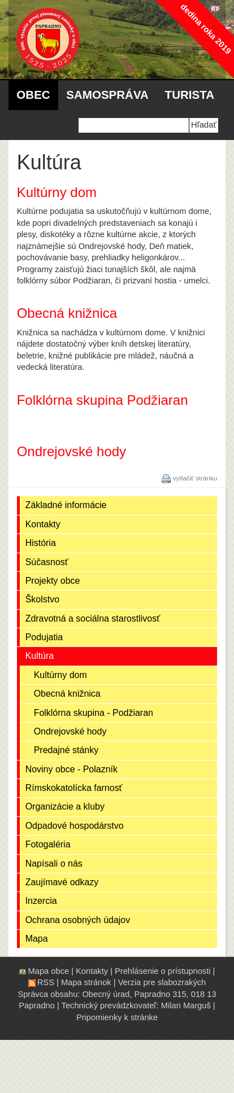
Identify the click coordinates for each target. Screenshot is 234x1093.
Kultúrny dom (60, 675)
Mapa (36, 938)
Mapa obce (49, 971)
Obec (33, 94)
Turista (189, 94)
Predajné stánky (66, 750)
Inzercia (41, 901)
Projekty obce (52, 580)
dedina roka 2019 (205, 28)
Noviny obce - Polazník (71, 769)
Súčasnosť (46, 562)
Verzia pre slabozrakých (162, 982)
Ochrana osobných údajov (78, 920)
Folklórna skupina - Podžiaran (93, 713)
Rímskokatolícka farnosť (74, 788)
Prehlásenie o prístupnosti (162, 971)
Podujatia (44, 637)
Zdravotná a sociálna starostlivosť (93, 618)
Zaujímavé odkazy (62, 882)
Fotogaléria (48, 844)
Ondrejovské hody (70, 731)
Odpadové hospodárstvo (74, 825)
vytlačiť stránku (195, 478)
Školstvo (42, 599)
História (40, 543)
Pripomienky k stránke (117, 1017)
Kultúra (39, 656)
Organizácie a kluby (65, 806)
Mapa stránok (86, 982)
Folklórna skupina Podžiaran (102, 400)
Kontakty (42, 524)
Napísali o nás (54, 863)
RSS (45, 982)
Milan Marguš (186, 1005)
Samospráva (107, 94)
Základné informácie (66, 505)
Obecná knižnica (67, 693)
